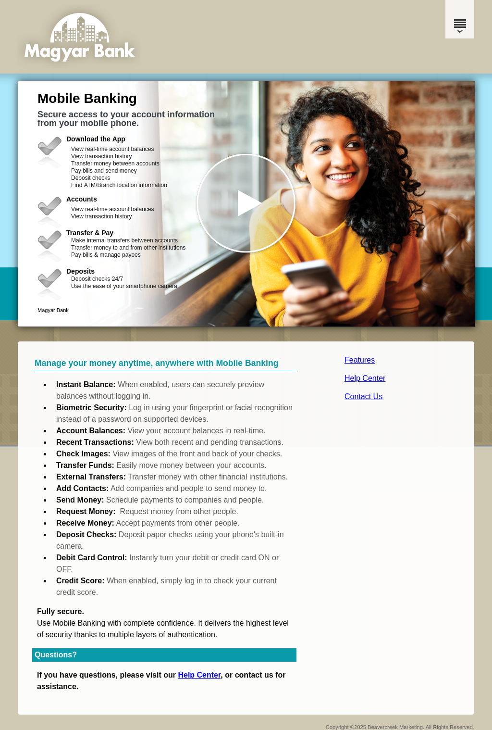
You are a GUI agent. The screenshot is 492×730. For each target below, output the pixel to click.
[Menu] (459, 19)
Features (359, 360)
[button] (246, 204)
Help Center (364, 378)
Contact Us (363, 396)
